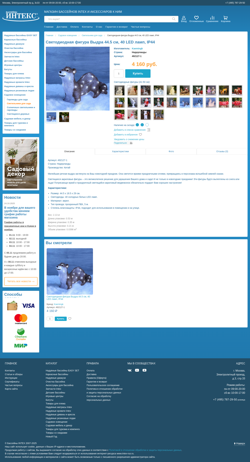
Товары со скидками (15, 130)
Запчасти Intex (12, 56)
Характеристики (120, 151)
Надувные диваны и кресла (19, 86)
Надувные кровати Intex (17, 82)
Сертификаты (12, 381)
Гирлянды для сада (17, 99)
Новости (12, 197)
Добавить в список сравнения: (130, 130)
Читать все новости (20, 281)
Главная (48, 26)
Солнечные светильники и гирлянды (21, 108)
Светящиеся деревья (18, 114)
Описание (69, 151)
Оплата (74, 26)
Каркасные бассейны (15, 39)
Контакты (87, 26)
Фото (171, 151)
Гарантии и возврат (117, 26)
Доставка (62, 26)
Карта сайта (11, 389)
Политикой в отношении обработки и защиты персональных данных (145, 450)
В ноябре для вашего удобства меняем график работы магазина (19, 212)
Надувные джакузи (14, 44)
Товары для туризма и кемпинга (16, 124)
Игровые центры (13, 65)
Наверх (239, 443)
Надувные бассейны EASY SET (20, 35)
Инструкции (11, 378)
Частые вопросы (140, 26)
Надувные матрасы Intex (17, 78)
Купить (138, 73)
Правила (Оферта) (96, 378)
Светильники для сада (19, 103)
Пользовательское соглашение (103, 385)
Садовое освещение (15, 95)
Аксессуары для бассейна (18, 52)
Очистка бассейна (13, 48)
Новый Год (51, 436)
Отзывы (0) (222, 151)
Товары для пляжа (14, 73)
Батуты (8, 69)
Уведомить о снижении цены (129, 139)
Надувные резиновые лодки (19, 90)
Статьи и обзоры (14, 374)
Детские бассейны (14, 61)
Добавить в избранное (126, 134)
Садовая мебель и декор (17, 118)
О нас (99, 26)
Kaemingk (137, 48)
